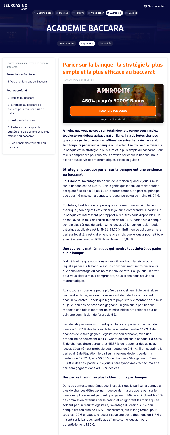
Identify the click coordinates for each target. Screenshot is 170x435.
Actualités (105, 43)
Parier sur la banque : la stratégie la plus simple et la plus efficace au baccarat (28, 132)
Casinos (131, 12)
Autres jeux (114, 12)
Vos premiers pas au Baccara (28, 81)
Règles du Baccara (22, 97)
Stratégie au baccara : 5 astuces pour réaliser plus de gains (26, 109)
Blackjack (62, 12)
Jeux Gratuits (66, 43)
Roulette (78, 12)
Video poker (96, 12)
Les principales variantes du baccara (27, 145)
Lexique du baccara (23, 120)
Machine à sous (43, 12)
